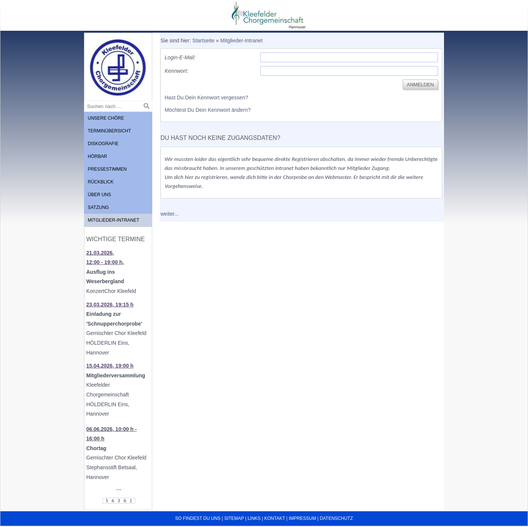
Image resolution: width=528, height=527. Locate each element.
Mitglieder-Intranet (113, 220)
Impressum (302, 518)
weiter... (169, 214)
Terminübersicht (109, 131)
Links (254, 518)
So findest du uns (197, 518)
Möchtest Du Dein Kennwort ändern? (208, 110)
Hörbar (97, 156)
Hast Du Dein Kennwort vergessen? (206, 98)
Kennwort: (176, 71)
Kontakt (274, 518)
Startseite (203, 41)
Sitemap (234, 518)
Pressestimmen (107, 169)
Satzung (98, 207)
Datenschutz (336, 518)
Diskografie (103, 143)
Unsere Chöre (106, 118)
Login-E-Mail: (180, 57)
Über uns (99, 194)
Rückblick (101, 182)
